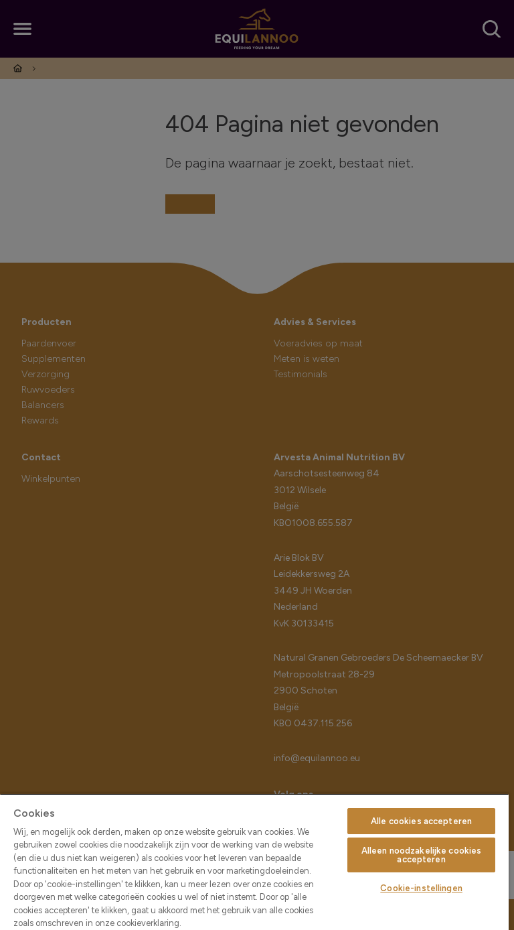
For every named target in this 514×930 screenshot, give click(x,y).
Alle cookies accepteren (421, 821)
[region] (254, 861)
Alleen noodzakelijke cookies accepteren (421, 855)
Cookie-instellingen (421, 888)
